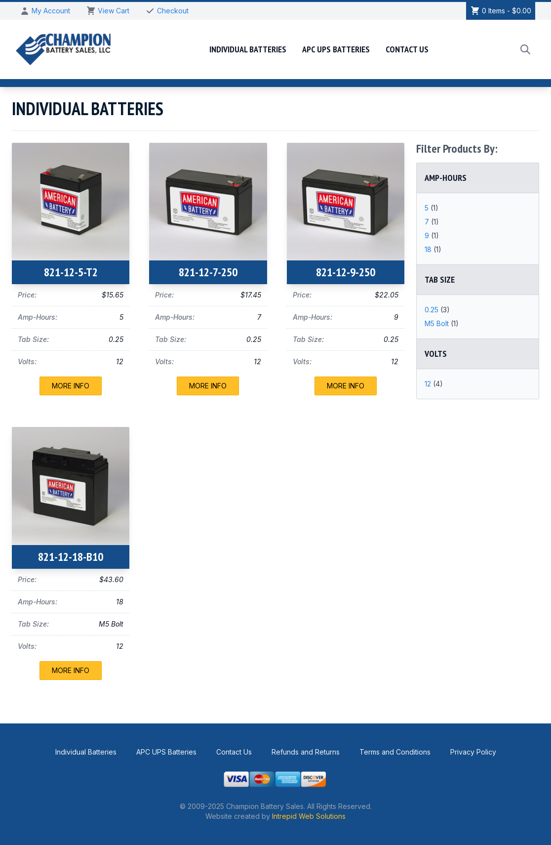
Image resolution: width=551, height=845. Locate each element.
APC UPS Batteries (336, 49)
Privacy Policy (473, 752)
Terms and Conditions (395, 752)
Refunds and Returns (306, 752)
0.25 (432, 309)
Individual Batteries (247, 49)
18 (429, 249)
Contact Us (407, 49)
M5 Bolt (438, 323)
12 (429, 384)
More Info (70, 385)
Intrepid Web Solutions (309, 816)
